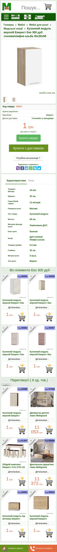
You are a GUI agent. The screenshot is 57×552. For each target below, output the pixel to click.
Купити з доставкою (28, 148)
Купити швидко (28, 138)
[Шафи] (27, 17)
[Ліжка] (40, 17)
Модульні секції (13, 28)
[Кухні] (15, 17)
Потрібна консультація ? (28, 158)
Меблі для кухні (38, 24)
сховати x (6, 385)
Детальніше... (15, 307)
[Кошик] (49, 6)
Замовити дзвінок (15, 548)
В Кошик (22, 317)
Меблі (21, 24)
